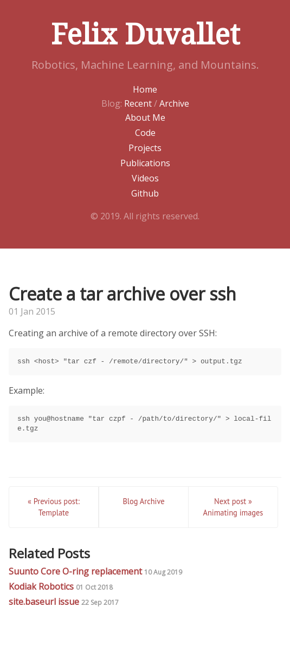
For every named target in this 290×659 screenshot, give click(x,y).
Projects (145, 148)
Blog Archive (143, 501)
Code (145, 133)
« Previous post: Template (54, 507)
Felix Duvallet (145, 34)
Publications (145, 163)
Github (145, 193)
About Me (145, 117)
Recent (138, 103)
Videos (145, 178)
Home (145, 89)
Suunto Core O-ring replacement (95, 571)
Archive (174, 103)
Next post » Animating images (233, 507)
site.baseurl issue (64, 602)
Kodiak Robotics (61, 586)
